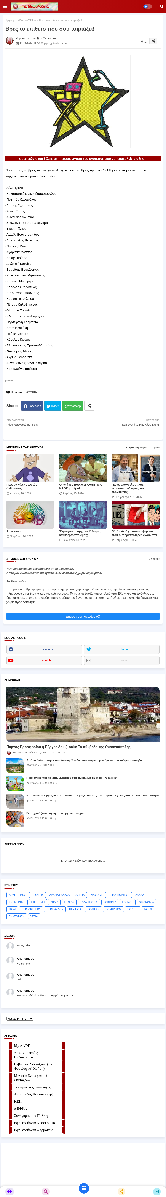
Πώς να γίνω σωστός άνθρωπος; (21, 486)
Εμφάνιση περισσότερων (143, 447)
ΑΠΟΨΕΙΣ (37, 895)
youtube (47, 660)
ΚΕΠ (18, 1101)
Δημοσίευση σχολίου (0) (83, 616)
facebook (47, 649)
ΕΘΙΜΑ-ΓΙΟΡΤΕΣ (118, 895)
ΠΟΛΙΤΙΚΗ (94, 909)
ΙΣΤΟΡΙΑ (69, 902)
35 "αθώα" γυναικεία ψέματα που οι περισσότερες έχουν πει (134, 533)
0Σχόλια (154, 558)
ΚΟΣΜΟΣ (127, 902)
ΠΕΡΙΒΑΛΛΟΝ (54, 909)
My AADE (22, 1046)
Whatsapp (74, 406)
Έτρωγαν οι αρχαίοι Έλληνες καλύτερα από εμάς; (80, 533)
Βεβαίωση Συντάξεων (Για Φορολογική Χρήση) (33, 1066)
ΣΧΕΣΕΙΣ (132, 909)
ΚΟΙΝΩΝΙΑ (110, 902)
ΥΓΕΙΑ (34, 916)
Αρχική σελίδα (14, 20)
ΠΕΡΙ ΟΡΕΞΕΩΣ (31, 909)
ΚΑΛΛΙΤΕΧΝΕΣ (89, 902)
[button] (161, 6)
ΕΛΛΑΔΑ (139, 895)
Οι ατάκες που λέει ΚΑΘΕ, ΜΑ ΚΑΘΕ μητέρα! (80, 486)
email (124, 660)
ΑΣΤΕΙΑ (31, 20)
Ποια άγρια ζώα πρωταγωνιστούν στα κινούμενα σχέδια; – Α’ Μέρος (71, 777)
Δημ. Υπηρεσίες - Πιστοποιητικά (27, 1055)
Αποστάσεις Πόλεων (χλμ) (33, 1094)
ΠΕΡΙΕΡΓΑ (75, 909)
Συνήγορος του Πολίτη (31, 1116)
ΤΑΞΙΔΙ (148, 909)
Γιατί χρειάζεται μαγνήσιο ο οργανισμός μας (55, 813)
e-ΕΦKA (20, 1108)
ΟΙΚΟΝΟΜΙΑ (146, 902)
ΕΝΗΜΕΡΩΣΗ (17, 902)
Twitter (55, 406)
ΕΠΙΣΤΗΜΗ (38, 902)
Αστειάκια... (14, 531)
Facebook (35, 406)
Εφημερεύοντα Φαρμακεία (33, 1130)
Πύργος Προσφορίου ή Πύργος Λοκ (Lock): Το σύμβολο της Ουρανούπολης (68, 747)
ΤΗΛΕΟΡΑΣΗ (17, 916)
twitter (125, 649)
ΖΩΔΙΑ (54, 902)
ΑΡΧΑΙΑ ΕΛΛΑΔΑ (59, 895)
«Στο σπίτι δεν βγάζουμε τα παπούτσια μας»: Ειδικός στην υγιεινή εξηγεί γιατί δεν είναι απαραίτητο (92, 795)
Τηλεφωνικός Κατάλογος (32, 1087)
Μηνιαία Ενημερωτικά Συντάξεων (30, 1078)
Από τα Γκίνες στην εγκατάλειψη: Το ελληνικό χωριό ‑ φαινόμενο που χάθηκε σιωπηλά (84, 760)
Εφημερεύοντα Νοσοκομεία (34, 1123)
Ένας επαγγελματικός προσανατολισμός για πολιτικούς (128, 488)
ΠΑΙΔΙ (12, 909)
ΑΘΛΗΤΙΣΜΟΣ (17, 895)
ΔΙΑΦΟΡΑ (96, 895)
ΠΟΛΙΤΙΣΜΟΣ (113, 909)
